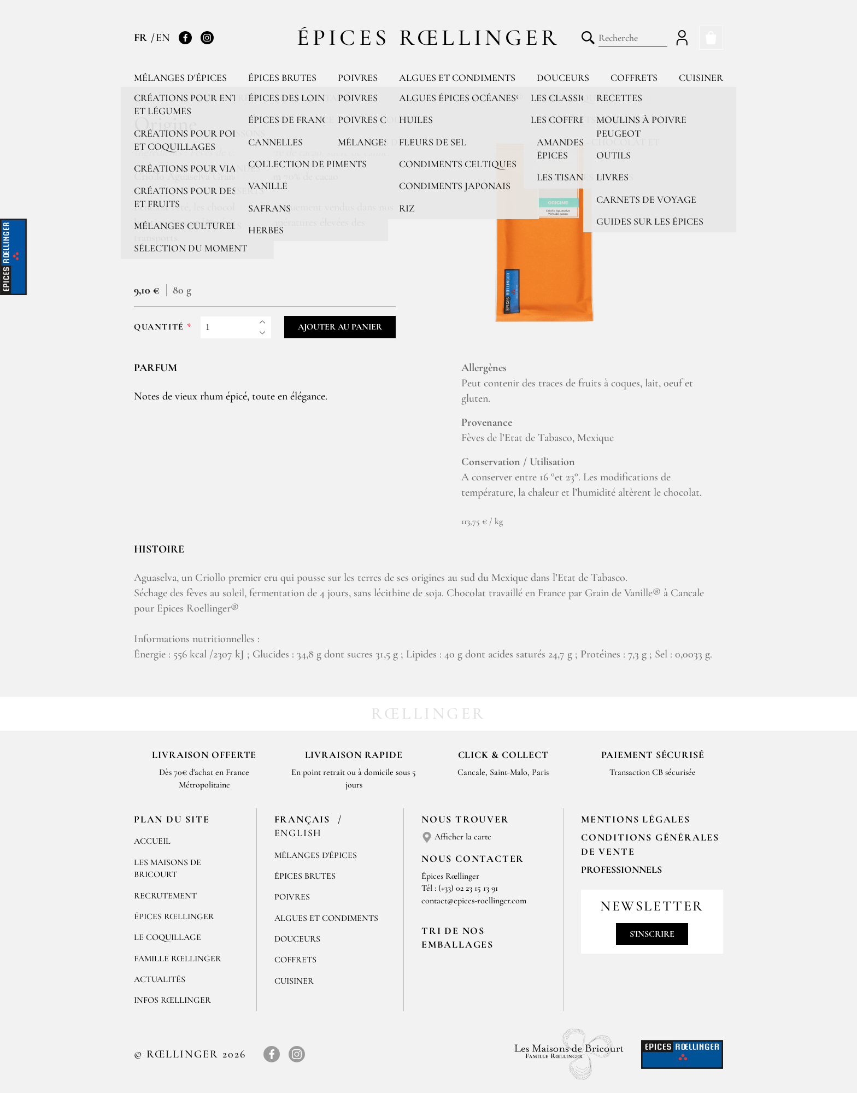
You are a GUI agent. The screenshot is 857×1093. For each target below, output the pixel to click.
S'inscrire (652, 934)
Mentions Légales (635, 819)
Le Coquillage (167, 937)
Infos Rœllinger (172, 1000)
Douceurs (563, 78)
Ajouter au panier (340, 326)
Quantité (159, 327)
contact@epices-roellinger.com (473, 900)
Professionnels (621, 869)
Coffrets (634, 78)
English (298, 833)
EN (163, 37)
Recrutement (165, 895)
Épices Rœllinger (429, 37)
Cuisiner (701, 78)
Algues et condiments (457, 78)
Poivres (358, 78)
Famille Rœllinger (177, 958)
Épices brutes (282, 78)
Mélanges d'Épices (315, 855)
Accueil (152, 841)
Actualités (159, 979)
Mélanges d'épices (180, 78)
